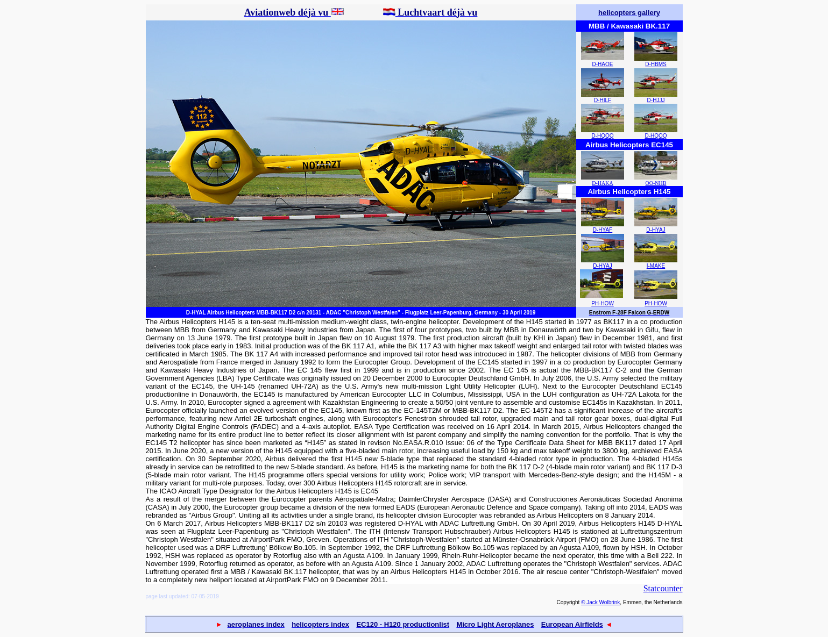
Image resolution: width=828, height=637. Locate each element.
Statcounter (663, 588)
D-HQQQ (602, 136)
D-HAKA (602, 183)
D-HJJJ (656, 100)
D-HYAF (602, 230)
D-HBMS (655, 64)
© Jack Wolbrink (600, 602)
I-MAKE (656, 266)
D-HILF (602, 100)
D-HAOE (602, 64)
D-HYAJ (655, 230)
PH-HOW (602, 303)
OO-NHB (656, 183)
